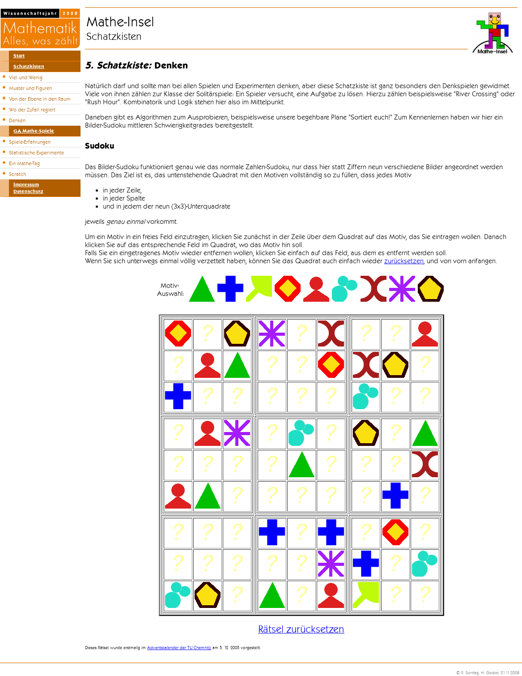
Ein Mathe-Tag (24, 163)
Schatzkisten (28, 66)
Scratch (17, 174)
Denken (17, 120)
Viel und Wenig (25, 77)
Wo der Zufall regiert (32, 110)
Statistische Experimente (36, 153)
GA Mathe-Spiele (33, 131)
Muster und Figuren (30, 88)
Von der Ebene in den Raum (39, 99)
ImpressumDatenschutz (28, 188)
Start (19, 55)
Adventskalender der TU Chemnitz (179, 647)
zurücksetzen (404, 261)
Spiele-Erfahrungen (30, 142)
